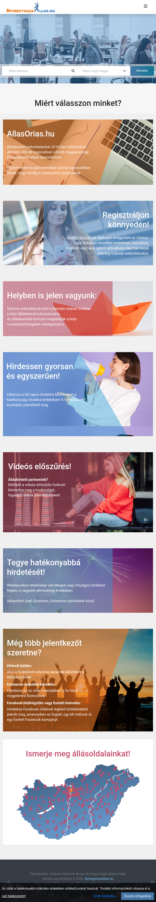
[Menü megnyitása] (145, 6)
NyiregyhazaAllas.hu (99, 879)
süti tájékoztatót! (14, 896)
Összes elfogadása (137, 896)
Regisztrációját (78, 238)
